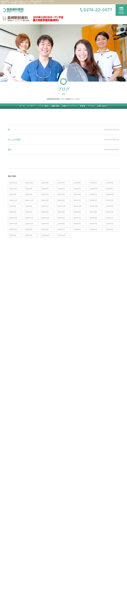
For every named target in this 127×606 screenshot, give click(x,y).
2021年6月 (45, 212)
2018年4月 (93, 229)
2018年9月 (28, 229)
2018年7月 (61, 229)
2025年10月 (29, 183)
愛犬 (10, 150)
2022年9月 (45, 200)
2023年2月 (77, 194)
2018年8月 (45, 229)
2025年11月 (13, 183)
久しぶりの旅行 (14, 139)
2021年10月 (94, 206)
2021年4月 (77, 212)
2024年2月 (77, 188)
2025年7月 (61, 183)
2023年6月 (12, 194)
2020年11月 (29, 218)
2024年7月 (45, 188)
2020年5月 (93, 218)
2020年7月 (77, 218)
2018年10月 (13, 229)
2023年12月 (94, 188)
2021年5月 (61, 212)
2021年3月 (93, 212)
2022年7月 (77, 200)
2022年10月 (29, 200)
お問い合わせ (102, 106)
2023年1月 (93, 194)
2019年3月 (93, 224)
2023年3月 (61, 194)
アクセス (91, 106)
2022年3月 (28, 206)
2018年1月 (28, 235)
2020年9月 (61, 218)
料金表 (82, 106)
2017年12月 (45, 235)
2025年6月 (77, 183)
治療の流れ (55, 106)
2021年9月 (109, 206)
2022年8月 (61, 200)
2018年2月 (12, 235)
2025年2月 (109, 183)
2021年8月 (12, 212)
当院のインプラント (70, 106)
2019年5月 (77, 224)
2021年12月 (62, 206)
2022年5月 (109, 200)
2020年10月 (45, 218)
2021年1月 (109, 212)
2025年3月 (93, 183)
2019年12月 (13, 224)
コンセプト (31, 106)
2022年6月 (93, 200)
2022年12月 (110, 194)
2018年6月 (77, 229)
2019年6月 (61, 224)
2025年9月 (45, 183)
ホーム (22, 106)
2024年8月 (28, 188)
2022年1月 (45, 206)
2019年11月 (29, 224)
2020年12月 (13, 218)
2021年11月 (78, 206)
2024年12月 (13, 188)
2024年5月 (61, 188)
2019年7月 (45, 224)
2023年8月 (109, 188)
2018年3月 (109, 229)
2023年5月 (28, 194)
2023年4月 (45, 194)
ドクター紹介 (43, 106)
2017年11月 (62, 235)
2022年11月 (13, 200)
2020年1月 (109, 218)
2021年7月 (28, 212)
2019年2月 (109, 224)
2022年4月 (12, 206)
